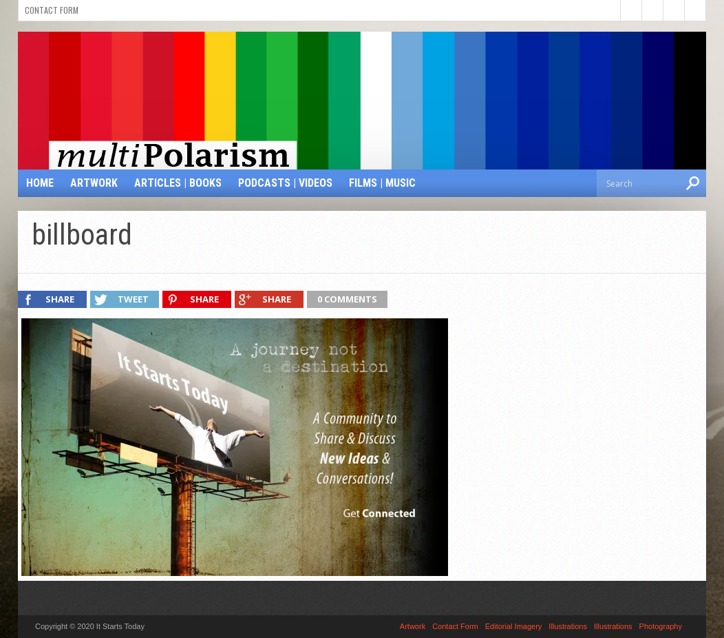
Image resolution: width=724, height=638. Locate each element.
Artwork (94, 182)
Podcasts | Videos (285, 182)
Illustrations (568, 626)
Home (40, 182)
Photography (660, 626)
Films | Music (382, 182)
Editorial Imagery (513, 626)
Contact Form (51, 10)
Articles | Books (178, 182)
